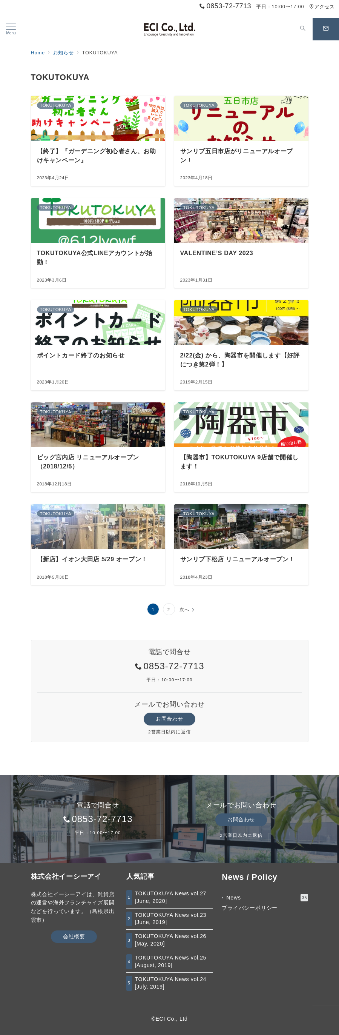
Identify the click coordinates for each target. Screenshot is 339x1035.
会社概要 (74, 936)
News (267, 897)
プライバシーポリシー (250, 908)
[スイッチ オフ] (303, 29)
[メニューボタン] (11, 29)
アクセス (321, 6)
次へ (184, 609)
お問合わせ (169, 719)
